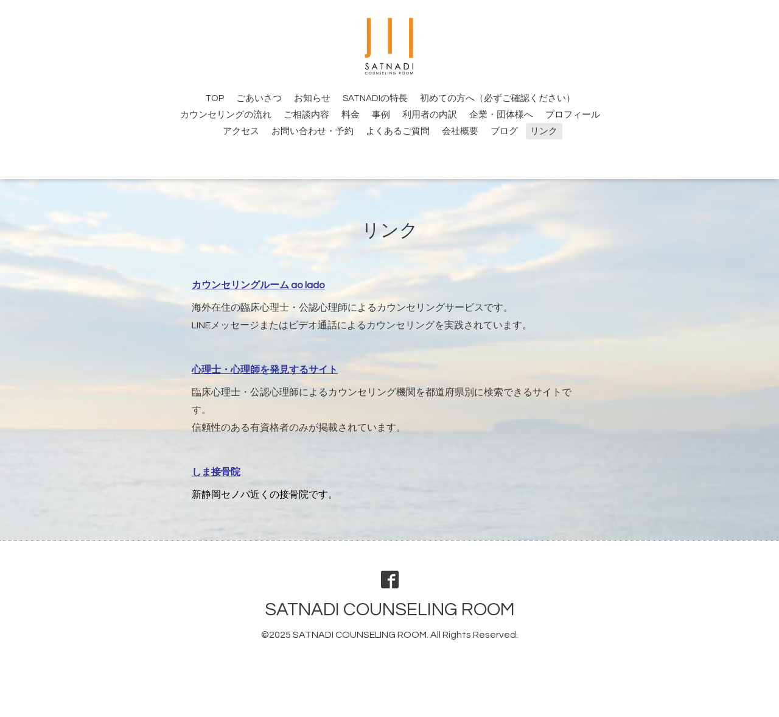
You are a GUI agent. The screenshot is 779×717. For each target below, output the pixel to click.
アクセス (241, 131)
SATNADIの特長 (375, 98)
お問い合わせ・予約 (312, 131)
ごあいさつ (259, 98)
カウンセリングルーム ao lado (258, 285)
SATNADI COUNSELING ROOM (390, 609)
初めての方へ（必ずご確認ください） (497, 98)
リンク (543, 131)
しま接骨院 (216, 472)
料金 (350, 114)
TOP (214, 98)
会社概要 (460, 131)
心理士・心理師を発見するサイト (265, 370)
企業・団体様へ (501, 114)
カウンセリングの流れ (225, 114)
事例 (381, 114)
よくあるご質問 (398, 131)
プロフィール (572, 114)
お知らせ (312, 98)
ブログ (504, 131)
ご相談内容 (306, 114)
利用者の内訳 (429, 114)
